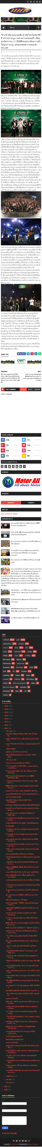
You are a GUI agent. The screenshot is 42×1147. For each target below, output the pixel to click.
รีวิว (14, 672)
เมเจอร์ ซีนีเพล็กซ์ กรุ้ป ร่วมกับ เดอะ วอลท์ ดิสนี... (22, 872)
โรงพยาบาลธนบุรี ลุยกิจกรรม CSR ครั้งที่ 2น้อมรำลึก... (22, 919)
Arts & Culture (30, 680)
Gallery (33, 684)
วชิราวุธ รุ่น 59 (11, 760)
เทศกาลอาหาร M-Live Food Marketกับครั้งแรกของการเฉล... (21, 932)
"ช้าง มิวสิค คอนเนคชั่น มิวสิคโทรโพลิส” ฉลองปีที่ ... (22, 995)
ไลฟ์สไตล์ (6, 640)
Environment (6, 691)
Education (24, 672)
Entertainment (7, 664)
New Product (6, 660)
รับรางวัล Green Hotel (13, 797)
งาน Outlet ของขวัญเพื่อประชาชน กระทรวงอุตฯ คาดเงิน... (22, 819)
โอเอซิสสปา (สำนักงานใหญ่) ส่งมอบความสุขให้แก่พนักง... (22, 830)
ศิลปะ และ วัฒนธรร (8, 687)
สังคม (16, 648)
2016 (6, 1090)
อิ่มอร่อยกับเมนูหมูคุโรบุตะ (15, 1040)
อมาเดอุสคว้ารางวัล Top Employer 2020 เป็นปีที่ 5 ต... (23, 987)
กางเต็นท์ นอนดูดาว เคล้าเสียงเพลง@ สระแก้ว (25, 618)
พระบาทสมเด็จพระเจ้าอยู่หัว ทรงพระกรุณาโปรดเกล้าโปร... (22, 845)
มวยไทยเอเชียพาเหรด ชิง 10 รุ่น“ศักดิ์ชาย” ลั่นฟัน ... (23, 881)
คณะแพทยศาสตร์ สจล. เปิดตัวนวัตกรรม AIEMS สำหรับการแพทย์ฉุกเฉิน (25, 524)
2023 (6, 716)
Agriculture (23, 687)
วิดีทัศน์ (5, 684)
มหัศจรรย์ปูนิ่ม (11, 749)
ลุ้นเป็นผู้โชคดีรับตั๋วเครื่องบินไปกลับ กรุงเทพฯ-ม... (23, 991)
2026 (6, 706)
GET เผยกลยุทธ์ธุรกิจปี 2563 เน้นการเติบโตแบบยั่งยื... (22, 942)
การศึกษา (28, 656)
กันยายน (9, 1083)
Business (19, 660)
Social (31, 668)
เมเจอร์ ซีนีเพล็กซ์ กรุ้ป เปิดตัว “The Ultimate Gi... (22, 823)
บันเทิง (5, 652)
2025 (6, 709)
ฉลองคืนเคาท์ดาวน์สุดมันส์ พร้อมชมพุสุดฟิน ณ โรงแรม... (22, 957)
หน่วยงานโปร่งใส (12, 999)
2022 (6, 719)
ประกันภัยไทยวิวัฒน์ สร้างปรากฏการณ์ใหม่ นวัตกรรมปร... (20, 1032)
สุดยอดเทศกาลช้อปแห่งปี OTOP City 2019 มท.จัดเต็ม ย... (22, 1047)
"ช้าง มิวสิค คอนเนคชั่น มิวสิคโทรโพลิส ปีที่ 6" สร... (22, 937)
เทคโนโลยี (17, 652)
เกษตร (16, 656)
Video (17, 691)
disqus (30, 390)
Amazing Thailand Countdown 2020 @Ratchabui (23, 805)
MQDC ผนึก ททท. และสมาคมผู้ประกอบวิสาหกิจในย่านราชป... (22, 924)
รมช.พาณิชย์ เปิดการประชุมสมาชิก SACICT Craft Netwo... (23, 977)
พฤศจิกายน (10, 1076)
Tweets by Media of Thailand (9, 514)
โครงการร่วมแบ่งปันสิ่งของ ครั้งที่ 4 (18, 763)
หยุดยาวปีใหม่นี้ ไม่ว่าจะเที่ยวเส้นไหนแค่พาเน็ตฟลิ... (22, 740)
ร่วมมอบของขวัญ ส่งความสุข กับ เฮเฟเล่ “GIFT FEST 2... (22, 782)
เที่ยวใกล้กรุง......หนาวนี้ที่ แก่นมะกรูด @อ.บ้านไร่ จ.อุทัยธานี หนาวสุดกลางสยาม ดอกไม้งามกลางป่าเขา (26, 592)
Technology (6, 676)
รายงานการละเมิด (9, 1133)
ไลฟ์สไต (5, 695)
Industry (18, 676)
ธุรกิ (25, 691)
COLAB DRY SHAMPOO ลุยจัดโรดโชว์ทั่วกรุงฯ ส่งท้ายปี (22, 909)
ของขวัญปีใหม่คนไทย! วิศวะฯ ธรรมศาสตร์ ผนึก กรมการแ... (22, 967)
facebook (37, 390)
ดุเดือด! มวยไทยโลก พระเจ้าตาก (17, 752)
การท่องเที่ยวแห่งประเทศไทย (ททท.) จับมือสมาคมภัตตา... (23, 1061)
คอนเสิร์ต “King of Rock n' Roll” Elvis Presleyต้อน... (19, 801)
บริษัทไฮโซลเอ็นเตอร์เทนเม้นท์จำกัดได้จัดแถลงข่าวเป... (22, 863)
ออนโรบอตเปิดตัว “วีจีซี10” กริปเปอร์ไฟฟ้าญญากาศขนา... (22, 904)
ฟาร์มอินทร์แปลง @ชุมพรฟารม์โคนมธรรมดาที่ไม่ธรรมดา (23, 886)
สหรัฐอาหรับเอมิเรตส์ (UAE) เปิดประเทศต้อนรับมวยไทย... (22, 1008)
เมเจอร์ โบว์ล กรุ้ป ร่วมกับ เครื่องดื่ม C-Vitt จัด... (22, 791)
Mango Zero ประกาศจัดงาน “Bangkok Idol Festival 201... (20, 1027)
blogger (23, 390)
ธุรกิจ (18, 640)
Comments (31, 503)
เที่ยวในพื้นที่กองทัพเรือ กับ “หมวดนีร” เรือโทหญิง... (21, 756)
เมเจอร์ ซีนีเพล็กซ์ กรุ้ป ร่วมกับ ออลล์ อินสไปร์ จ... (22, 794)
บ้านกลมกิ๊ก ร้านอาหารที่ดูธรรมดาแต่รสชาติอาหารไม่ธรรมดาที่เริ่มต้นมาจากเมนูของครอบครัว (25, 553)
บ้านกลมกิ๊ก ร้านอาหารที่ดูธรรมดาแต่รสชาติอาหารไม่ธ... (22, 835)
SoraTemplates (14, 1144)
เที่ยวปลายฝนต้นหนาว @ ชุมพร (17, 900)
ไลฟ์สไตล (17, 680)
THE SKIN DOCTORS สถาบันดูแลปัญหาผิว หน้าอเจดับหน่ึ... (22, 982)
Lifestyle (5, 656)
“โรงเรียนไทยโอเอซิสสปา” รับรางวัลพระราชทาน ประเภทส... (23, 1018)
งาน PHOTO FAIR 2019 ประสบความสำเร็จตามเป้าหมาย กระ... (23, 1072)
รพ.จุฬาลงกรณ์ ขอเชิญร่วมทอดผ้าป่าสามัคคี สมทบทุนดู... (21, 914)
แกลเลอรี (5, 680)
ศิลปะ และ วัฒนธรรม (19, 684)
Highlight (11, 503)
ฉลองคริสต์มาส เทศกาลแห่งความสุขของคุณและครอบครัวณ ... (22, 1052)
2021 (6, 722)
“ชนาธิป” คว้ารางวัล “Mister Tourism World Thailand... (21, 1057)
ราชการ (5, 648)
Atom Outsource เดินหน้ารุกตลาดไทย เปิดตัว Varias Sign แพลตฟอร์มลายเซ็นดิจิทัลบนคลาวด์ (25, 610)
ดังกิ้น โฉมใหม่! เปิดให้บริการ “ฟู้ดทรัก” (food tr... (23, 928)
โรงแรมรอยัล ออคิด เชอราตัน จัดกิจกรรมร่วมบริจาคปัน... (21, 772)
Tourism (30, 652)
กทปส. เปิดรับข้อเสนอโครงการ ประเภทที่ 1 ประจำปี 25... (23, 972)
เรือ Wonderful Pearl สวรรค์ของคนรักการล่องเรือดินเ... (23, 858)
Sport (4, 672)
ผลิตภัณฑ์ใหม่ (7, 644)
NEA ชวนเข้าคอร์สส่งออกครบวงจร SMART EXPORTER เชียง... (20, 777)
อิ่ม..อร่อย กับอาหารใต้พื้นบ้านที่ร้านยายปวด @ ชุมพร (22, 896)
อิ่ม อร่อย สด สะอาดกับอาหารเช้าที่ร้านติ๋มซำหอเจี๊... (22, 891)
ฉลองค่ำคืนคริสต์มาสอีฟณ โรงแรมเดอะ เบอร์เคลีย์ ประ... (21, 952)
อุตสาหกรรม (20, 664)
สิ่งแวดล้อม (19, 668)
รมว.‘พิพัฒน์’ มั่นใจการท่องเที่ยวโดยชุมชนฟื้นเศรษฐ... (21, 1013)
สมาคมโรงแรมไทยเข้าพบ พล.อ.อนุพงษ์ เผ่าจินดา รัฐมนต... (22, 809)
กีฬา (27, 648)
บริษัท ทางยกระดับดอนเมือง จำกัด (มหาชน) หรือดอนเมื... (22, 850)
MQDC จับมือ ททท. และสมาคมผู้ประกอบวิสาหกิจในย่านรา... (22, 787)
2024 (6, 712)
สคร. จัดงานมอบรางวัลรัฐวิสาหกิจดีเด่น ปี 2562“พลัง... (20, 814)
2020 (6, 725)
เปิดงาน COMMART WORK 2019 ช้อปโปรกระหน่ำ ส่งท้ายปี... (22, 868)
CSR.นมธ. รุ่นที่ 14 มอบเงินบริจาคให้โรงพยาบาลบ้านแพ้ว (22, 1003)
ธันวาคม (9, 731)
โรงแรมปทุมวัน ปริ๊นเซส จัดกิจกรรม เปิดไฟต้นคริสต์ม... (21, 1066)
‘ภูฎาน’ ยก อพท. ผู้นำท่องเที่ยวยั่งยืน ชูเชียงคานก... (21, 947)
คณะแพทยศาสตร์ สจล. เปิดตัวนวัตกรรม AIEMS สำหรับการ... (22, 840)
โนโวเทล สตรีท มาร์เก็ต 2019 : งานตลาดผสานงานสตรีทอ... (22, 767)
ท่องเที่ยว (21, 644)
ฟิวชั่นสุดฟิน (10, 826)
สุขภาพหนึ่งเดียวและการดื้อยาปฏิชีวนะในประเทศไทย (20, 876)
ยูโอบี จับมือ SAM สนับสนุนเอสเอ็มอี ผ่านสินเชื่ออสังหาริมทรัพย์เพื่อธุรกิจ (25, 533)
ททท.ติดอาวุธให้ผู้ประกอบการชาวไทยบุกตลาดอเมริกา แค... (21, 1023)
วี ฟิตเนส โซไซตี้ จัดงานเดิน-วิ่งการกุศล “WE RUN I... (23, 962)
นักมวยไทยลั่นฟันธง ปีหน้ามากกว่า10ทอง (20, 854)
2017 (6, 1087)
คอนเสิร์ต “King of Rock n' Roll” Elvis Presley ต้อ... (21, 735)
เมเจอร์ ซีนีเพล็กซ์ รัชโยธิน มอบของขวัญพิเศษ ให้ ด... (23, 745)
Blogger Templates (32, 1144)
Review (28, 676)
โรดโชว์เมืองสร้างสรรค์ (14, 1036)
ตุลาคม (9, 1079)
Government (6, 668)
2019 (6, 728)
